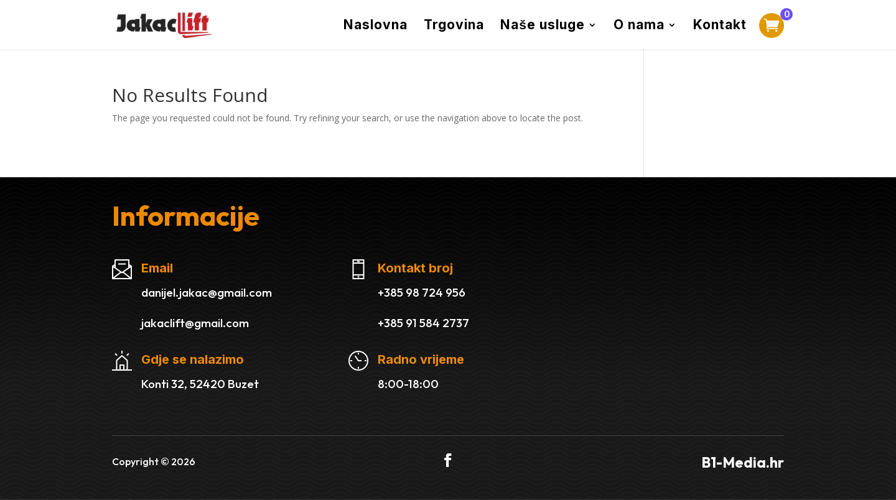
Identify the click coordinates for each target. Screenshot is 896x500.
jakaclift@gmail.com (195, 322)
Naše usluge (542, 26)
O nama (639, 26)
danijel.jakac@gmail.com (206, 292)
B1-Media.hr (742, 462)
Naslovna (375, 26)
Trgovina (454, 26)
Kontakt (720, 26)
